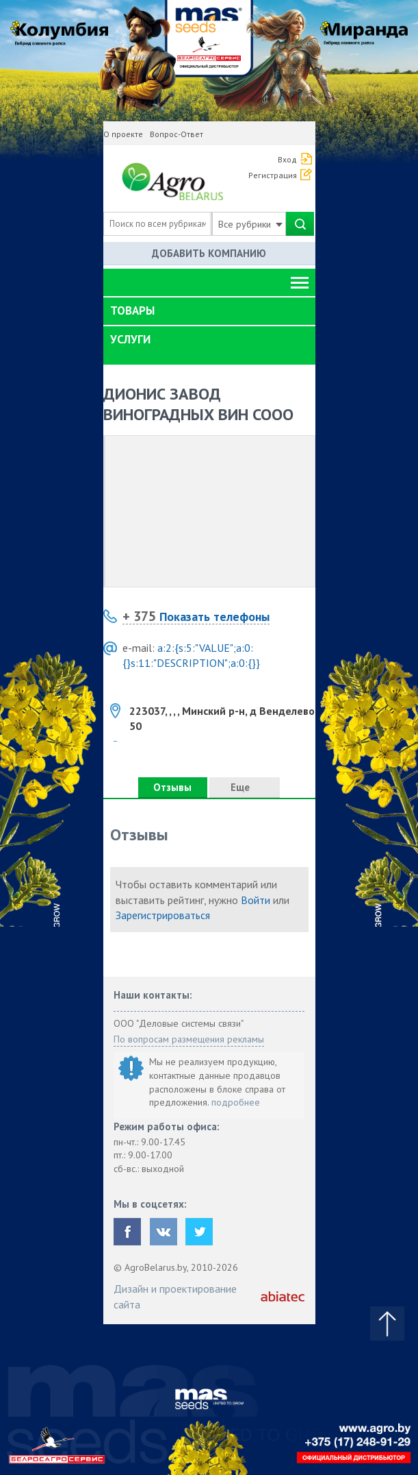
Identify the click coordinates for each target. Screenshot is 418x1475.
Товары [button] (132, 310)
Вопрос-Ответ (176, 134)
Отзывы (172, 787)
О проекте (123, 134)
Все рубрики (250, 224)
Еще (244, 787)
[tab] (209, 311)
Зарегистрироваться (163, 915)
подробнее (235, 1102)
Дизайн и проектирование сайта (175, 1296)
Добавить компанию (209, 253)
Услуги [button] (130, 339)
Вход (287, 159)
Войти (255, 900)
